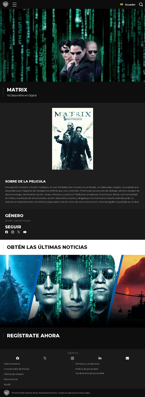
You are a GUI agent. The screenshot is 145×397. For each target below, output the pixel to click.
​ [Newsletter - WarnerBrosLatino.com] (127, 358)
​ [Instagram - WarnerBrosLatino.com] (72, 358)
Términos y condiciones (87, 363)
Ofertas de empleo (14, 374)
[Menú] (14, 4)
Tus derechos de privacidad (89, 373)
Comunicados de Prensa (16, 369)
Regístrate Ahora (33, 336)
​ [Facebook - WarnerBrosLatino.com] (18, 358)
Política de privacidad (86, 369)
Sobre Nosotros (12, 363)
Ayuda (7, 384)
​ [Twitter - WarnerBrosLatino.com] (45, 358)
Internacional (10, 379)
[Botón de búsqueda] (141, 4)
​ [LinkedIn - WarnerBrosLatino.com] (100, 358)
